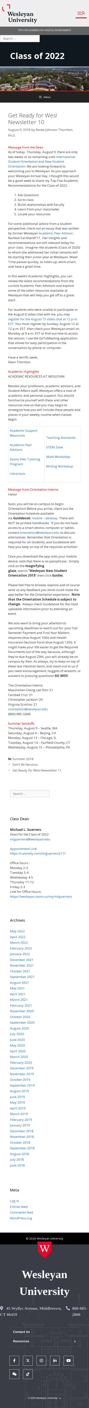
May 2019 (17, 1102)
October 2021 (20, 971)
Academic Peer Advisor (56, 233)
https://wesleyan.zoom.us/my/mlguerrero (41, 896)
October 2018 (20, 1142)
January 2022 (20, 954)
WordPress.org (21, 1218)
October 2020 (20, 1017)
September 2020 (22, 1022)
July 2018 (17, 1159)
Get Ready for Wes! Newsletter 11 (37, 770)
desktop (52, 518)
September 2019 (22, 1085)
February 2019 (21, 1119)
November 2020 (22, 1011)
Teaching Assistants (61, 437)
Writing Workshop (59, 466)
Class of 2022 (37, 55)
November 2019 (22, 1074)
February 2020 (21, 1062)
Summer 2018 (22, 759)
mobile (37, 518)
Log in (14, 1201)
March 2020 (19, 1057)
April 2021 (18, 994)
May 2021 (17, 988)
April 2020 (18, 1051)
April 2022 (18, 937)
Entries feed (19, 1207)
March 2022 (19, 942)
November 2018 (22, 1136)
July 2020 (17, 1034)
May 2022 (17, 931)
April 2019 (18, 1108)
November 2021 (22, 965)
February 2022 (21, 948)
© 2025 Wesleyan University (44, 1398)
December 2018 (21, 1131)
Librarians (17, 473)
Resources (21, 1341)
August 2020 (19, 1028)
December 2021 (21, 960)
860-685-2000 (79, 1311)
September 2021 (22, 977)
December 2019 (21, 1068)
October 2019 (20, 1079)
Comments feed (21, 1212)
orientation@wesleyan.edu (39, 532)
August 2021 (19, 982)
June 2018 (17, 1165)
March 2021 (19, 999)
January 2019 (20, 1125)
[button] (81, 13)
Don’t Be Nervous (25, 764)
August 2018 (19, 1154)
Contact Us (21, 1332)
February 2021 (21, 1005)
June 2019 (17, 1097)
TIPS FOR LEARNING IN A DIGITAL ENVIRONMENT (44, 30)
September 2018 (22, 1148)
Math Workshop (58, 457)
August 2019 (19, 1091)
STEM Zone (54, 447)
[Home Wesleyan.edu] (44, 1250)
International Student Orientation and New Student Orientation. (41, 161)
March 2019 (19, 1114)
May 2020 (17, 1045)
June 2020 (17, 1040)
